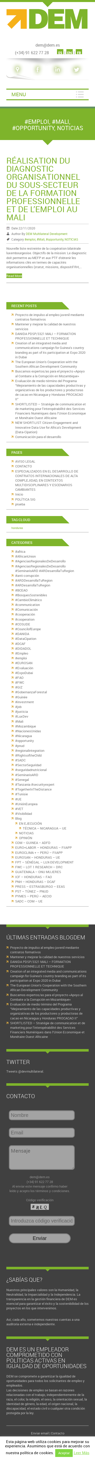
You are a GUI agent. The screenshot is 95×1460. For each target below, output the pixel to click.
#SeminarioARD (26, 775)
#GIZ (19, 687)
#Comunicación (26, 609)
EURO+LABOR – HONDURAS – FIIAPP (43, 847)
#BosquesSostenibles (31, 595)
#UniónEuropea (26, 804)
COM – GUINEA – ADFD (32, 842)
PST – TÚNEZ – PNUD (31, 891)
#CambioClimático (28, 600)
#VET (19, 808)
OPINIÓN (25, 838)
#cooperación (25, 614)
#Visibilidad (23, 813)
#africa (20, 551)
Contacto (57, 1433)
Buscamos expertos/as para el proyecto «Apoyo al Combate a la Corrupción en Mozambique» (50, 373)
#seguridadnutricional (31, 769)
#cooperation (24, 619)
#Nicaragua (23, 736)
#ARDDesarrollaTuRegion (33, 580)
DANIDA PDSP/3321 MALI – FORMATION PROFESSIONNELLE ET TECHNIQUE (45, 336)
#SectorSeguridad (28, 765)
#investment (24, 702)
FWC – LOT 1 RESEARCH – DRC (39, 867)
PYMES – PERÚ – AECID (33, 896)
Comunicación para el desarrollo (38, 437)
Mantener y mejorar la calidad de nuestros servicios (47, 957)
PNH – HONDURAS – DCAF (35, 881)
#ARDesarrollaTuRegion (32, 585)
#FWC (19, 682)
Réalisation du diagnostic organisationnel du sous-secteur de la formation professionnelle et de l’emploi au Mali (43, 189)
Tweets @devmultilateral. (25, 1071)
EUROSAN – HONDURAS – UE (37, 857)
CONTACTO (23, 466)
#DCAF (20, 643)
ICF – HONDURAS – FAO (33, 877)
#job (18, 706)
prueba (20, 504)
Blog (18, 818)
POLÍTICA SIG (25, 499)
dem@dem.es (40, 1177)
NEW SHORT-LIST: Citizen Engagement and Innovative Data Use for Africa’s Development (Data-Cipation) (48, 427)
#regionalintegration (29, 750)
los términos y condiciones (49, 1191)
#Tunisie (21, 794)
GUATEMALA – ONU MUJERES (38, 872)
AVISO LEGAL (25, 461)
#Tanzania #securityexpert (34, 784)
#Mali (60, 122)
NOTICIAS (70, 128)
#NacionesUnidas (28, 731)
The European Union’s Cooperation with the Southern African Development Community (46, 364)
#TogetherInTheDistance (33, 789)
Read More (14, 275)
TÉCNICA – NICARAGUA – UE (44, 828)
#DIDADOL (23, 648)
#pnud (19, 745)
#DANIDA (22, 634)
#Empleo (21, 653)
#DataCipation (25, 638)
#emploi (37, 122)
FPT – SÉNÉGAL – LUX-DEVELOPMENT (44, 862)
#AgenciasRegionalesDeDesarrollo (40, 561)
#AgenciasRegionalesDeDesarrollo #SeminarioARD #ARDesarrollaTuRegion (44, 568)
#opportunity (33, 128)
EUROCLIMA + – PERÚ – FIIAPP (39, 852)
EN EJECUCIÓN (30, 823)
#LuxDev (21, 716)
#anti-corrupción (27, 575)
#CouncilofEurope (28, 629)
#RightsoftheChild (28, 755)
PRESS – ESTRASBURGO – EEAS (40, 886)
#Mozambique (25, 726)
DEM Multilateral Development (46, 234)
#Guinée (21, 697)
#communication (27, 604)
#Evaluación (24, 668)
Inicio (19, 494)
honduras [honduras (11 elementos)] (17, 528)
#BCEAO (21, 590)
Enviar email (40, 1433)
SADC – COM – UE (29, 901)
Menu (18, 94)
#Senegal (22, 779)
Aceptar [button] (64, 1453)
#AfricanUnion (25, 556)
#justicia (21, 711)
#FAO (19, 677)
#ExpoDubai (24, 672)
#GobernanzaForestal (31, 692)
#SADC (20, 760)
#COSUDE (22, 624)
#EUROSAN (23, 663)
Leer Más (81, 1452)
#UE (18, 799)
